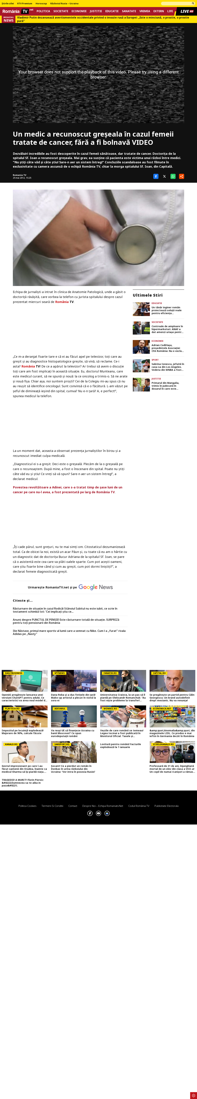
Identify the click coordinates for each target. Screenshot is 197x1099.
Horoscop (41, 3)
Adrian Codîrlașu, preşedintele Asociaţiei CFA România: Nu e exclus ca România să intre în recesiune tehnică (167, 348)
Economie (79, 11)
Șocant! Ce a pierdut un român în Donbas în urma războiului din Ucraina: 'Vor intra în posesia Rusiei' (73, 769)
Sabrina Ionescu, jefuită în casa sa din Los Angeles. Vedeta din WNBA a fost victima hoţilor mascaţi (168, 367)
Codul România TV (138, 805)
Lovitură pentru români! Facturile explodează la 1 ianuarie (120, 746)
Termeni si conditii (52, 805)
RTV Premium (24, 3)
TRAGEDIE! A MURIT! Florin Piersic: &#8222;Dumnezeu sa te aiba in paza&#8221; (23, 783)
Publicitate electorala (166, 805)
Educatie (112, 11)
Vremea (144, 11)
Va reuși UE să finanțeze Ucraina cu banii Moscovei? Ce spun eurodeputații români (72, 733)
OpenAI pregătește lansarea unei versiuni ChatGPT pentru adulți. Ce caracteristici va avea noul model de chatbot (24, 697)
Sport (155, 359)
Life (170, 11)
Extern (158, 11)
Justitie (96, 11)
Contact (72, 805)
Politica (43, 11)
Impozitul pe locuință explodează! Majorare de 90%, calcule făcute (23, 732)
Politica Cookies (27, 805)
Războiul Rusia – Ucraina (64, 3)
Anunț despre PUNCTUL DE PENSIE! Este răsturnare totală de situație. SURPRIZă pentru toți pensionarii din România (66, 621)
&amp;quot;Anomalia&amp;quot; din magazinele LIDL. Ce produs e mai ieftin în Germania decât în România (172, 733)
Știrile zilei (8, 3)
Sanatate (129, 11)
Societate (60, 11)
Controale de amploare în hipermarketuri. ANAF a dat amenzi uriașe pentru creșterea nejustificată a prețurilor (167, 329)
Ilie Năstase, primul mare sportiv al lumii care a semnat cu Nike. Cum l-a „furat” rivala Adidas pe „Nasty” (69, 632)
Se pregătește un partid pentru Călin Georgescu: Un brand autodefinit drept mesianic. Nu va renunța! (172, 697)
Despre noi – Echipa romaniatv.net (102, 805)
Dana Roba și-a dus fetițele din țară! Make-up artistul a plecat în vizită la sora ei (73, 697)
